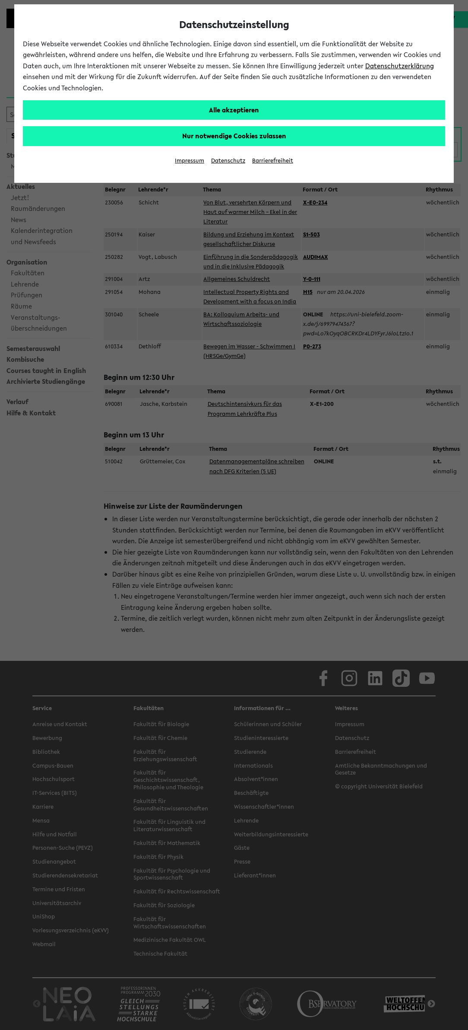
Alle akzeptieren (234, 110)
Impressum (189, 160)
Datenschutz (228, 160)
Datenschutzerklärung (399, 65)
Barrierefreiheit (272, 160)
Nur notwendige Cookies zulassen (234, 135)
